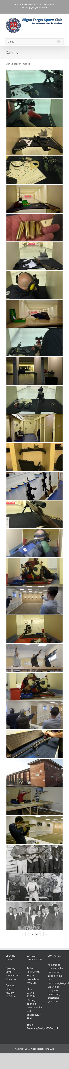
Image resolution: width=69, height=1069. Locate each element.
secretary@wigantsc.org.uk (34, 7)
